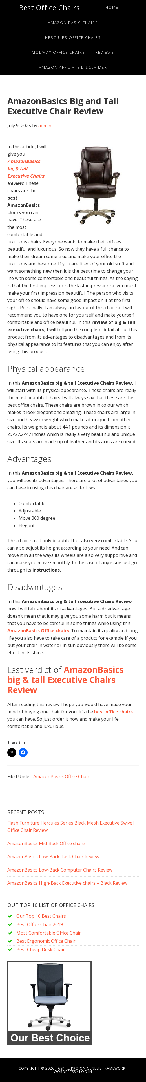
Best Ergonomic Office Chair (46, 941)
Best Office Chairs (49, 7)
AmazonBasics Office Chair (61, 776)
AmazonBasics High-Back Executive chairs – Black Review (67, 883)
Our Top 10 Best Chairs (41, 916)
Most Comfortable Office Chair (48, 933)
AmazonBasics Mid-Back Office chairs (46, 843)
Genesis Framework (106, 1068)
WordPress (65, 1071)
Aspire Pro (68, 1068)
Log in (85, 1071)
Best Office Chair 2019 (39, 924)
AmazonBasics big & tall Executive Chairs (25, 168)
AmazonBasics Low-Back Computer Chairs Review (59, 870)
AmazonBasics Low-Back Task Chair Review (53, 856)
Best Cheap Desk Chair (40, 949)
